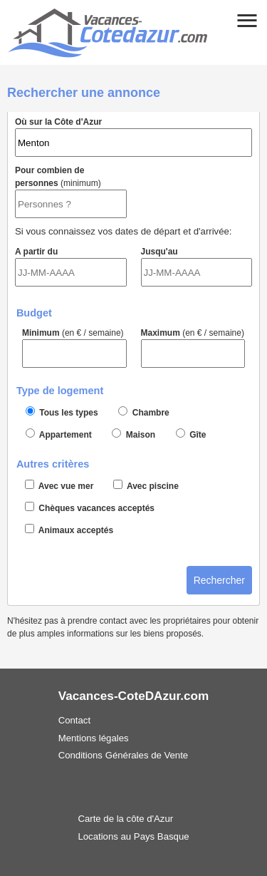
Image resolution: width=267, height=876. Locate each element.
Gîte (191, 434)
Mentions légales (93, 738)
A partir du (71, 267)
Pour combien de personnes (71, 191)
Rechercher (219, 580)
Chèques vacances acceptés (90, 507)
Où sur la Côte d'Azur (133, 137)
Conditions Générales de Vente (123, 755)
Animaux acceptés (69, 529)
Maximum (193, 348)
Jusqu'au (197, 267)
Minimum (74, 348)
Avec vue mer (59, 485)
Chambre (143, 412)
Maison (133, 434)
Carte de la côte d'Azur (125, 818)
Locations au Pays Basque (133, 836)
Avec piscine (146, 485)
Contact (74, 720)
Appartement (59, 434)
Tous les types (62, 412)
